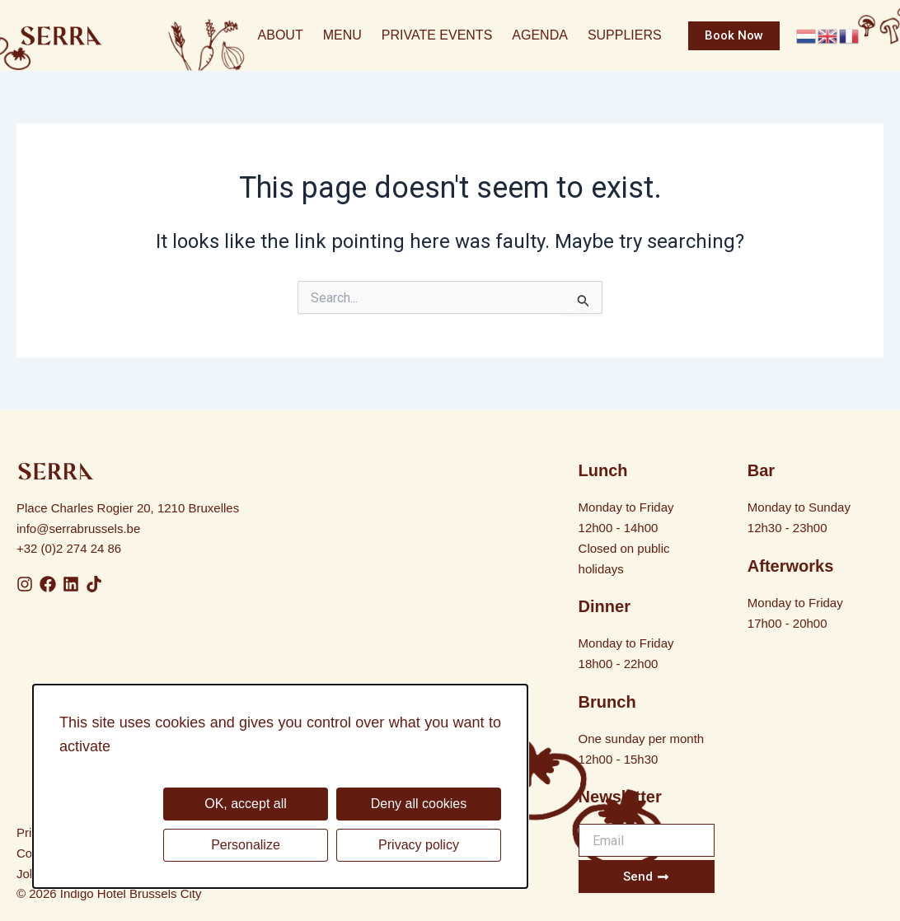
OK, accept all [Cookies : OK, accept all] (245, 804)
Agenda (540, 35)
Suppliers (625, 35)
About (280, 35)
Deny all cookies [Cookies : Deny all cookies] (419, 804)
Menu (342, 35)
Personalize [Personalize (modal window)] (245, 845)
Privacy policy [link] (418, 845)
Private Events (437, 35)
